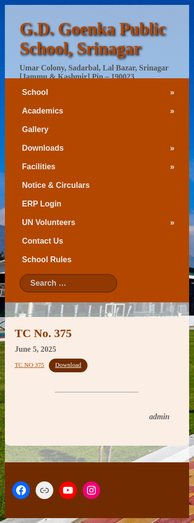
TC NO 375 (29, 365)
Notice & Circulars (56, 185)
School (35, 92)
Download (68, 365)
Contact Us (42, 241)
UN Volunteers (48, 222)
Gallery (35, 129)
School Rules (46, 259)
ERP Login (42, 204)
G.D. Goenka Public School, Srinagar (93, 39)
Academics (43, 111)
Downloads (43, 148)
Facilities (38, 166)
